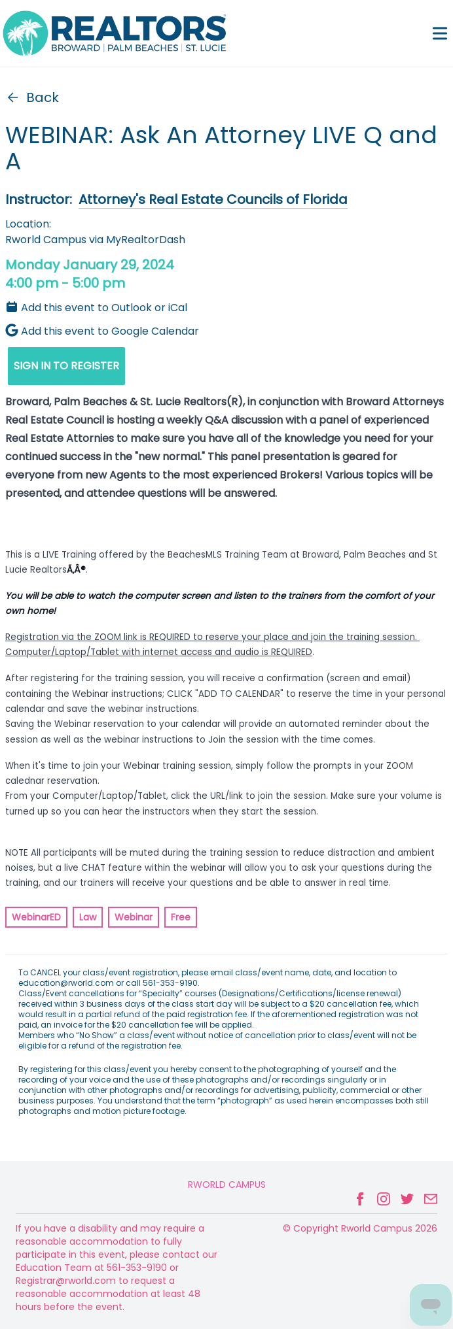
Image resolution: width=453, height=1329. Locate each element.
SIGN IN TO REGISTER (66, 365)
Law (87, 917)
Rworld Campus (227, 1184)
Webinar (134, 917)
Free (180, 917)
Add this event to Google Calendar (102, 331)
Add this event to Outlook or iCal (96, 307)
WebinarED (36, 917)
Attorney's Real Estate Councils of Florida (213, 199)
